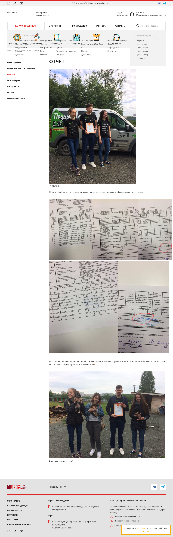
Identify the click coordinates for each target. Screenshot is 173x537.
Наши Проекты (14, 62)
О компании (20, 50)
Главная (10, 50)
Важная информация (19, 524)
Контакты (12, 520)
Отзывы (10, 92)
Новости (30, 50)
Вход (118, 13)
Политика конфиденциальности (127, 516)
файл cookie (141, 528)
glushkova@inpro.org (61, 528)
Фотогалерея (13, 80)
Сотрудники (13, 86)
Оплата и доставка (16, 98)
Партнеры (12, 515)
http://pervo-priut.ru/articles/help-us (76, 364)
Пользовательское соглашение (126, 521)
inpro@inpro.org (59, 510)
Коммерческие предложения (21, 68)
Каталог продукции (17, 506)
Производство (15, 510)
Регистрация (122, 15)
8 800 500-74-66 (79, 3)
